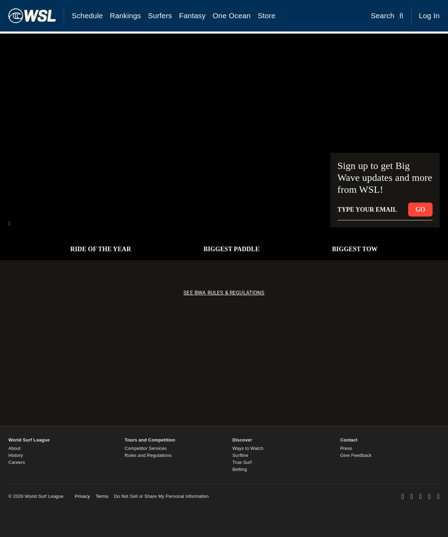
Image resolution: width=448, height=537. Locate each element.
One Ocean (231, 16)
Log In (429, 16)
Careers (16, 462)
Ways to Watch (248, 448)
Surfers (160, 16)
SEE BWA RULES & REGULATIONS (223, 293)
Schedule (87, 16)
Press (346, 448)
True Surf (242, 462)
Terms (102, 496)
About (14, 448)
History (15, 455)
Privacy (82, 496)
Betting (239, 469)
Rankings (125, 16)
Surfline (240, 455)
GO (420, 209)
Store (266, 16)
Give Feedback (356, 455)
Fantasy (192, 16)
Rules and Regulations (148, 455)
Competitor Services (146, 448)
